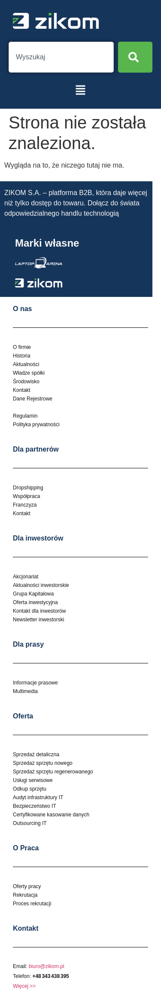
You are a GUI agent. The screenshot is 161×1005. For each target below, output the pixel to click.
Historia (21, 356)
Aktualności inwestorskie (41, 585)
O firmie (22, 347)
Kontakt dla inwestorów (39, 611)
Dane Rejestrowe (32, 399)
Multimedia (25, 691)
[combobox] (61, 57)
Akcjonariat (25, 577)
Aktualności (26, 364)
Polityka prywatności (36, 425)
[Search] (135, 57)
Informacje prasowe (35, 683)
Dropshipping (28, 488)
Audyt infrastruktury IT (38, 797)
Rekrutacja (25, 895)
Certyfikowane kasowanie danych (51, 815)
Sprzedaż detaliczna (36, 754)
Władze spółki (29, 373)
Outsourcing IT (30, 823)
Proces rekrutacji (32, 904)
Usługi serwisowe (33, 780)
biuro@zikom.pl (46, 966)
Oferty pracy (27, 886)
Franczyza (24, 505)
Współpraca (26, 496)
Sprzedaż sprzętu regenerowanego (53, 772)
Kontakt (21, 390)
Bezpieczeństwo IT (34, 806)
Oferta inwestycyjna (35, 602)
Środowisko (26, 382)
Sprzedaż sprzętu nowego (43, 763)
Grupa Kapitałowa (33, 594)
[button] (80, 90)
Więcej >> (24, 986)
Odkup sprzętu (29, 789)
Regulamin (25, 416)
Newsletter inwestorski (38, 620)
